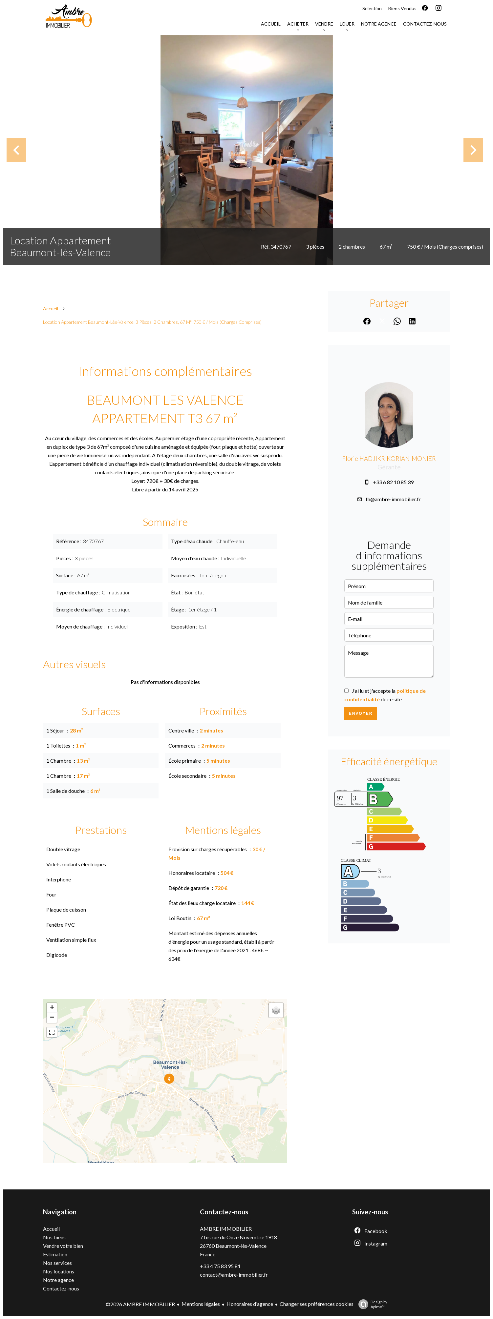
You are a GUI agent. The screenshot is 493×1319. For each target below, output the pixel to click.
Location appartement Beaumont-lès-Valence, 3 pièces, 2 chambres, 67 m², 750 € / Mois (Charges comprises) (152, 322)
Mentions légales (201, 1304)
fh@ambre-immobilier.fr (393, 499)
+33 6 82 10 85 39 (393, 482)
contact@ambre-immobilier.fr (234, 1274)
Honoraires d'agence (249, 1304)
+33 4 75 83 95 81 (220, 1266)
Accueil (50, 308)
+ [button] (52, 1008)
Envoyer (361, 713)
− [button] (52, 1018)
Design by (371, 1304)
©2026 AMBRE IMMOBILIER (140, 1304)
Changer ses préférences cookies (317, 1304)
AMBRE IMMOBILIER (226, 1229)
